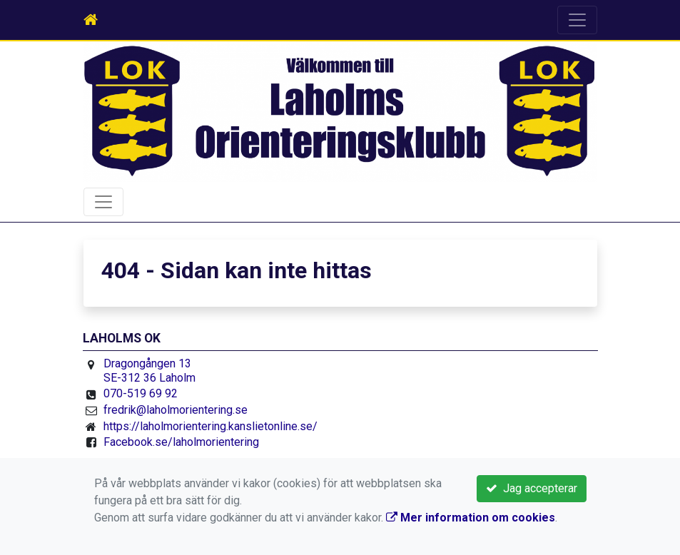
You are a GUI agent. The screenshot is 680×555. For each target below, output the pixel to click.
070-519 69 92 (140, 393)
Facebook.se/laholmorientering (181, 442)
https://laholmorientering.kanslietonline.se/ (210, 426)
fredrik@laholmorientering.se (175, 410)
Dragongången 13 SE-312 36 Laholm (149, 371)
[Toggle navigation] (577, 20)
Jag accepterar (531, 488)
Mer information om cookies (470, 517)
